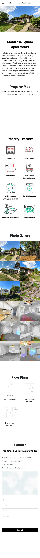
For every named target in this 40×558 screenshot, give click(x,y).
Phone (5, 513)
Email (5, 507)
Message (6, 518)
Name (5, 502)
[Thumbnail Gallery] (10, 254)
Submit (20, 532)
